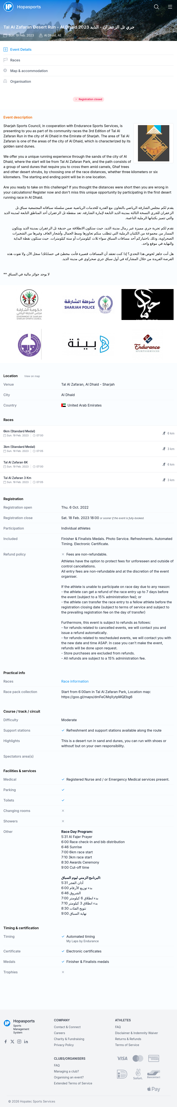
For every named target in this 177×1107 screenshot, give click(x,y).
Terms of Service (127, 1045)
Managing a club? (66, 1071)
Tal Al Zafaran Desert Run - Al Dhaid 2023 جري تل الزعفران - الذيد (68, 27)
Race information (75, 681)
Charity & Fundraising (69, 1039)
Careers (59, 1033)
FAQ (118, 1027)
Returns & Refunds (128, 1039)
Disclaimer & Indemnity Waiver (136, 1033)
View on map (32, 376)
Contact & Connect (67, 1027)
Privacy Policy (64, 1045)
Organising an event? (69, 1077)
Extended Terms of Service (73, 1083)
